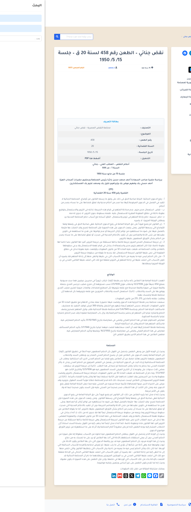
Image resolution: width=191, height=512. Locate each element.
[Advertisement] (66, 96)
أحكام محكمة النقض (163, 37)
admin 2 (67, 68)
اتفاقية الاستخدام (106, 505)
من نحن (85, 505)
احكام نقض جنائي (145, 37)
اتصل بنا (68, 505)
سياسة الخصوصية (134, 505)
